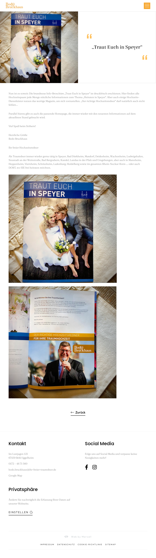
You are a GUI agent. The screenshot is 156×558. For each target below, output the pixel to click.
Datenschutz (66, 544)
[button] (147, 6)
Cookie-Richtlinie (90, 544)
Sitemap (110, 544)
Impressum (47, 544)
